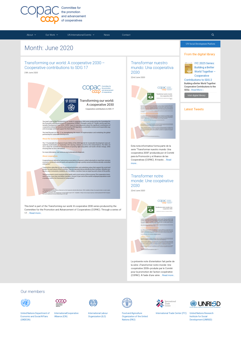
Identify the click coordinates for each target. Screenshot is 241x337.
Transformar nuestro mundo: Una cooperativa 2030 (152, 68)
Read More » (197, 90)
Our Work (53, 34)
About (33, 34)
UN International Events (82, 34)
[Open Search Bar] (212, 34)
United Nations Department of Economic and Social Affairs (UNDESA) (35, 316)
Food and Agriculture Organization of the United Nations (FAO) (135, 316)
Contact (126, 34)
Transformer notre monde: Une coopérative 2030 (152, 181)
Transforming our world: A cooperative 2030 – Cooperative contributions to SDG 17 (64, 65)
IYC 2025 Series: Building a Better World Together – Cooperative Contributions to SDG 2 (200, 71)
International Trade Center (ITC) (171, 313)
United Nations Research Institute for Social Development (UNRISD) (201, 316)
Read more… (36, 213)
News (107, 34)
